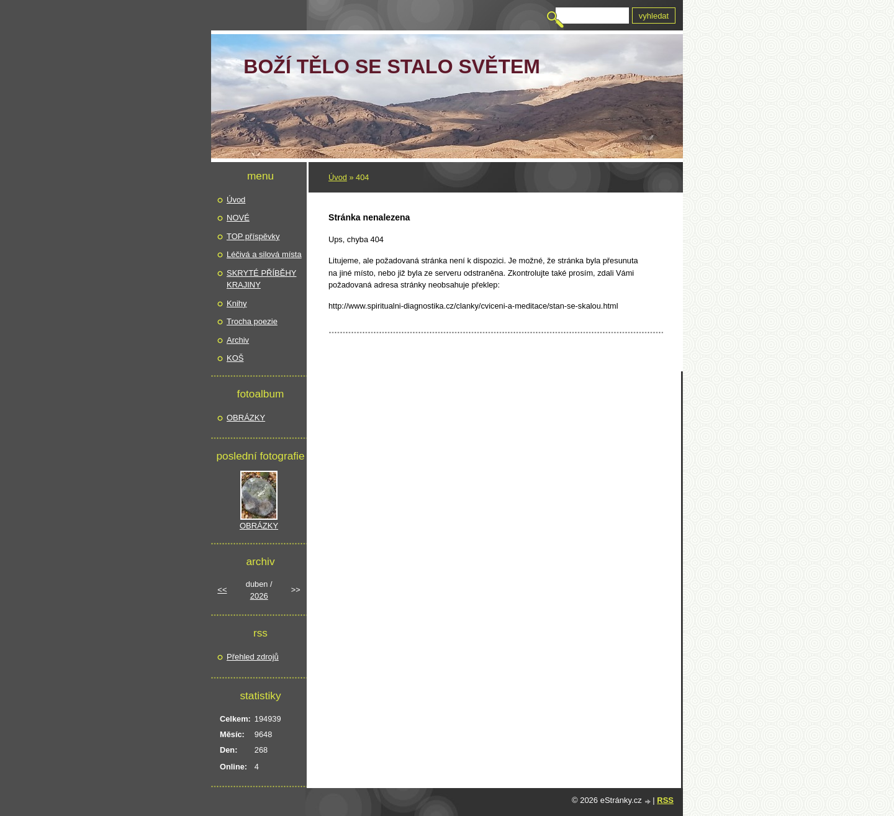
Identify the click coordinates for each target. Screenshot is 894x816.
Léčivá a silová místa (264, 254)
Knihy (237, 303)
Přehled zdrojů (253, 656)
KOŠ (235, 358)
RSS (665, 800)
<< (222, 589)
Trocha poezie (252, 321)
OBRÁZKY (246, 417)
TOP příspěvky (253, 236)
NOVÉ (238, 217)
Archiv (238, 340)
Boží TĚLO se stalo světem (391, 66)
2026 (259, 596)
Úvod (337, 177)
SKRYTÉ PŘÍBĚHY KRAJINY (261, 279)
